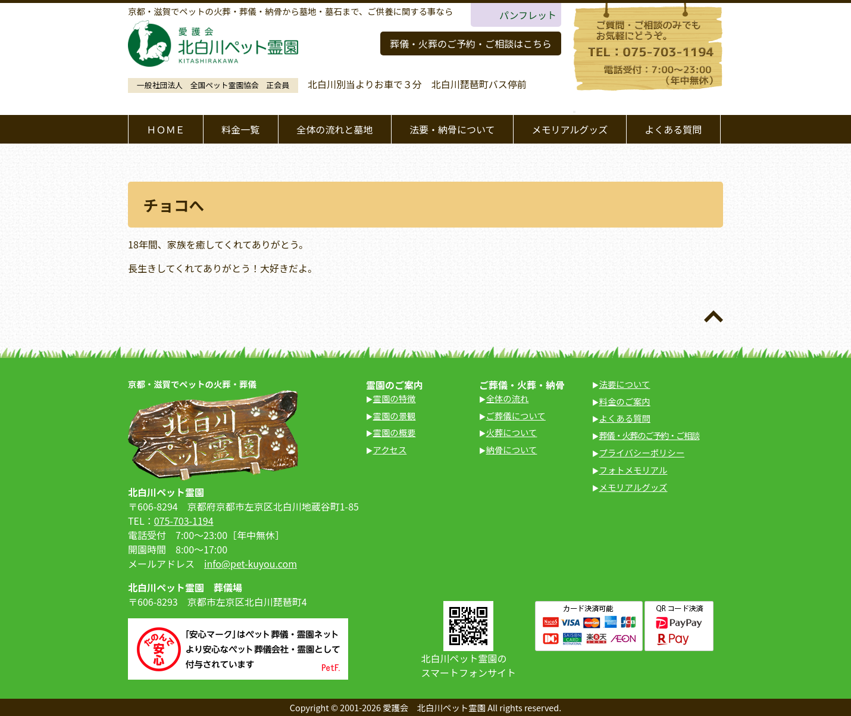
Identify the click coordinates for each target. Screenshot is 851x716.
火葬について (511, 432)
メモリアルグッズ (569, 129)
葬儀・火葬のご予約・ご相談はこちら (471, 43)
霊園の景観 (394, 415)
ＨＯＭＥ (165, 129)
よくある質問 (673, 129)
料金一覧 (240, 129)
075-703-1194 (184, 520)
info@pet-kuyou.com (250, 563)
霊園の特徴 (394, 398)
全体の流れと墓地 (334, 129)
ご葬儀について (516, 415)
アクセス (390, 449)
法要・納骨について (452, 129)
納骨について (511, 449)
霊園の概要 (394, 432)
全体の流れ (507, 398)
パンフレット (527, 15)
